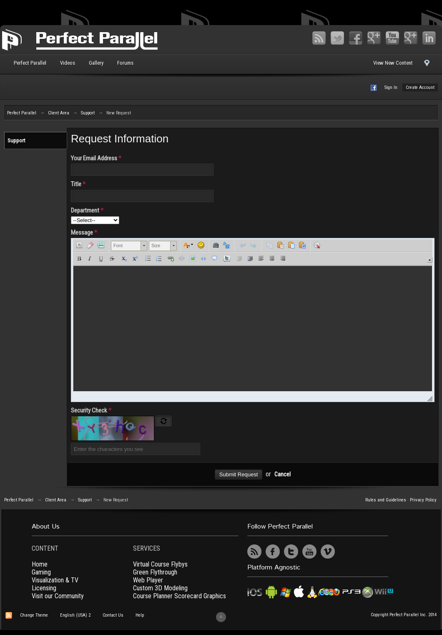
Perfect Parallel (30, 63)
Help (140, 615)
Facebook (355, 38)
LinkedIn (429, 38)
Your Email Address (96, 158)
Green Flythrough (155, 572)
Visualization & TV (55, 580)
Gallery (96, 63)
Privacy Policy (423, 500)
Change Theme (34, 615)
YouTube (392, 38)
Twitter (337, 38)
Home (40, 564)
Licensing (44, 588)
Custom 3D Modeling (160, 588)
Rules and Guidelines (385, 500)
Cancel (282, 474)
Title (78, 184)
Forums (125, 63)
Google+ (374, 38)
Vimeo (410, 38)
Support (16, 140)
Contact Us (113, 615)
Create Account (420, 87)
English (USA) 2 (75, 615)
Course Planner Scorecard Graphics (179, 596)
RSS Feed (319, 38)
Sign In (390, 87)
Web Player (148, 580)
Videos (67, 63)
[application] (252, 320)
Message (84, 232)
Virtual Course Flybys (160, 564)
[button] (79, 245)
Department (87, 210)
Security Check (91, 410)
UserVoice (346, 551)
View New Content (393, 63)
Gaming (41, 572)
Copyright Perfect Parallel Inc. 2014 (404, 614)
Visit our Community (58, 596)
